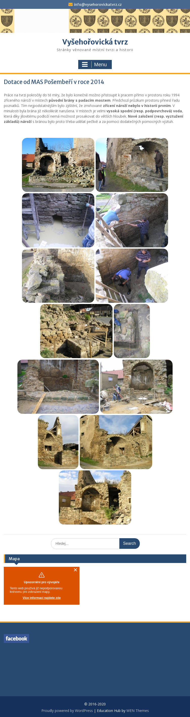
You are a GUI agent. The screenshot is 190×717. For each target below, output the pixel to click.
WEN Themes (137, 710)
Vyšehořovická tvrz (95, 42)
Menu (94, 64)
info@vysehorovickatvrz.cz (98, 4)
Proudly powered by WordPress (67, 710)
